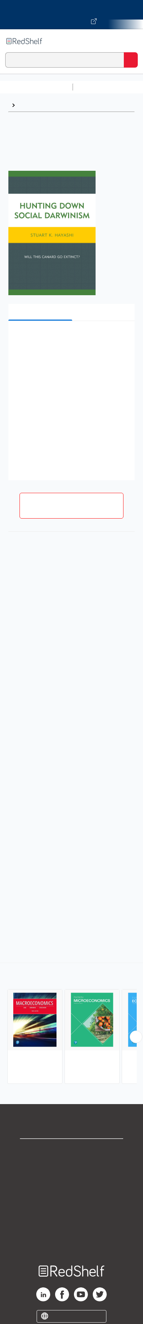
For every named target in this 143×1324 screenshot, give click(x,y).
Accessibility (71, 1226)
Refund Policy (71, 1211)
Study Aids (94, 87)
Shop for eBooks (71, 1150)
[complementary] (71, 1024)
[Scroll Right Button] (136, 1037)
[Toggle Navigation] (131, 41)
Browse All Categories (36, 87)
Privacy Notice (71, 1180)
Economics (32, 105)
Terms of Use (71, 1196)
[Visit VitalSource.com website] (71, 14)
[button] (70, 336)
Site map (71, 1242)
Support (71, 1165)
